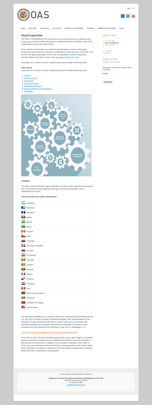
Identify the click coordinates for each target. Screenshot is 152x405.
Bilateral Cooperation (33, 86)
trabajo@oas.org (76, 385)
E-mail (105, 73)
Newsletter (28, 91)
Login (121, 28)
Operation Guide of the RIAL (67, 57)
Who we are (110, 41)
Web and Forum (31, 78)
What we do (44, 28)
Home (23, 28)
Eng (128, 8)
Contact (108, 51)
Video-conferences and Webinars (38, 89)
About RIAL (33, 28)
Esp (133, 8)
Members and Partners (107, 28)
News (107, 53)
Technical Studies (31, 83)
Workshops (29, 81)
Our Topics (57, 28)
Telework (90, 28)
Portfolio (27, 76)
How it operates (112, 43)
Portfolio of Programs (74, 28)
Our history (110, 45)
